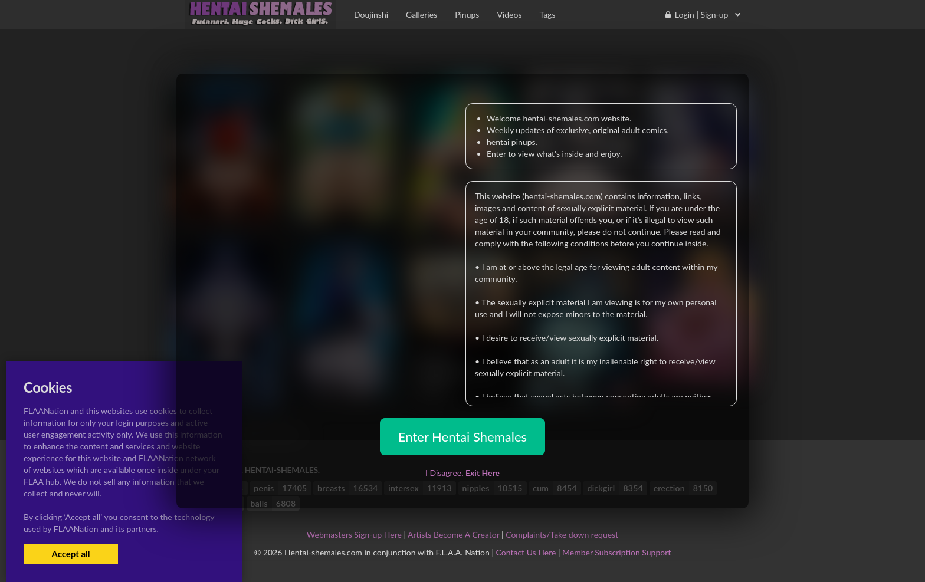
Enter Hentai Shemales (462, 437)
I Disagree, (462, 473)
